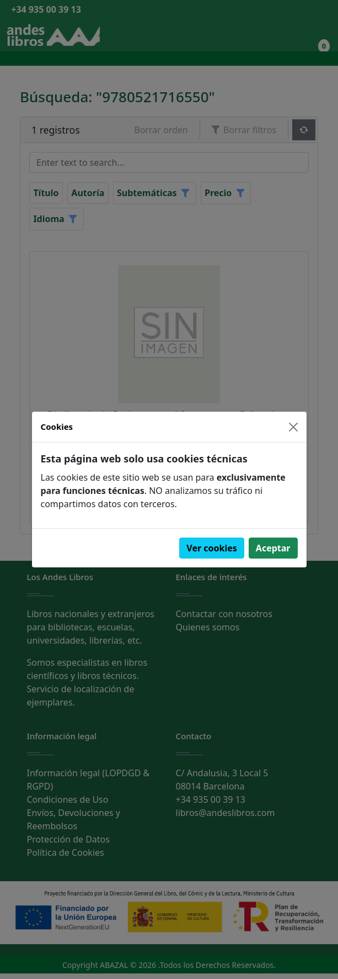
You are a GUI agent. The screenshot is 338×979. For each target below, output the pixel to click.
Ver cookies (211, 548)
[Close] (293, 427)
